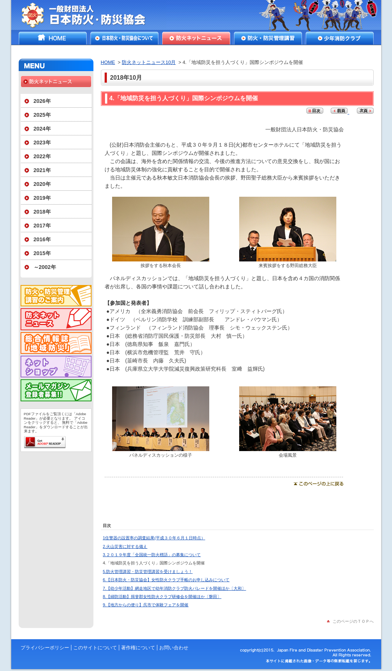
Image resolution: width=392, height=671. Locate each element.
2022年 (42, 156)
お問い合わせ (173, 647)
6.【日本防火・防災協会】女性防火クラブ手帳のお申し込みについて (166, 579)
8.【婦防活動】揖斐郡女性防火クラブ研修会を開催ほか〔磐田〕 (162, 596)
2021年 (42, 170)
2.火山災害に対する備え (125, 546)
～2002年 (45, 267)
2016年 (42, 239)
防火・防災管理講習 (268, 38)
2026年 (42, 101)
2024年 (42, 129)
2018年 (42, 212)
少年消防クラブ (340, 38)
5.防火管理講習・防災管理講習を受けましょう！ (147, 571)
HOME (53, 38)
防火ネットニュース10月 (149, 62)
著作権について (138, 647)
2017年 (42, 226)
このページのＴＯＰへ (353, 621)
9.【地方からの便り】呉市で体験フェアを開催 (145, 605)
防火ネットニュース (196, 38)
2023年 (42, 142)
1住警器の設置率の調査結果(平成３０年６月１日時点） (154, 538)
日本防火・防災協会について (124, 38)
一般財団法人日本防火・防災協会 (88, 15)
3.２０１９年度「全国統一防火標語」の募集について (152, 554)
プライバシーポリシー (45, 647)
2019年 (42, 198)
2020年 (42, 184)
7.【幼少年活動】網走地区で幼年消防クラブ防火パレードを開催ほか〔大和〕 (174, 588)
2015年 (42, 253)
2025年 (42, 115)
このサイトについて (95, 647)
